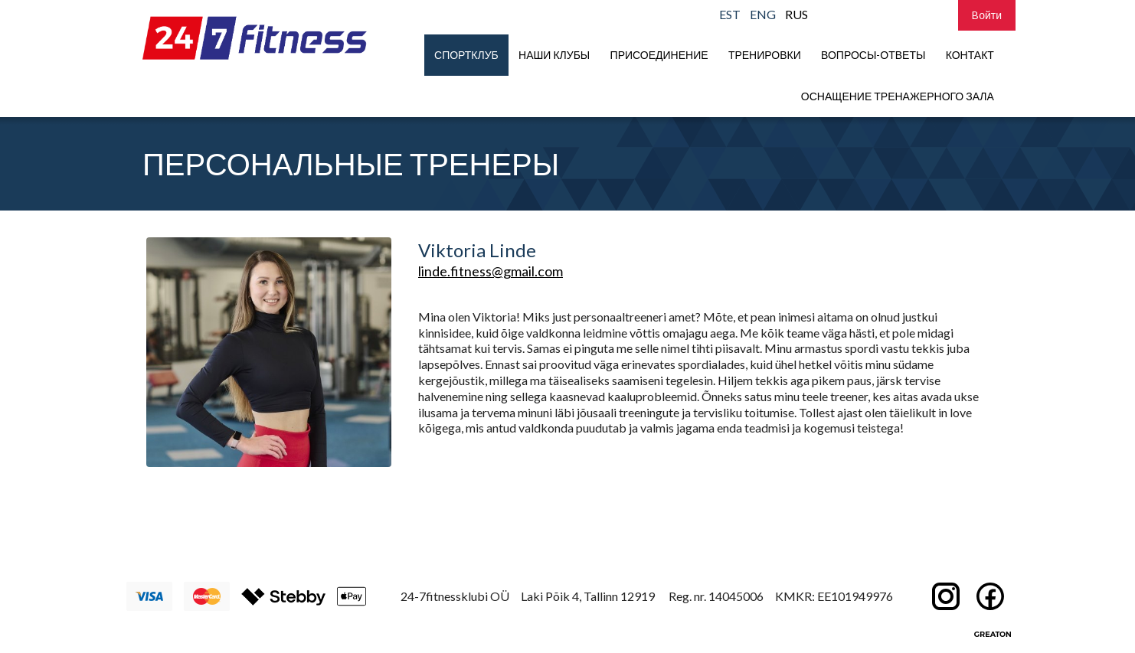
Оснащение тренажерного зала (897, 96)
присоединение (659, 54)
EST (730, 14)
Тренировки (764, 54)
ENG (763, 14)
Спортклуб (466, 54)
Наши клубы (554, 54)
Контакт (970, 54)
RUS (796, 14)
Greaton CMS (992, 634)
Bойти (987, 14)
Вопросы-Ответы (873, 54)
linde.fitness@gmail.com (490, 271)
